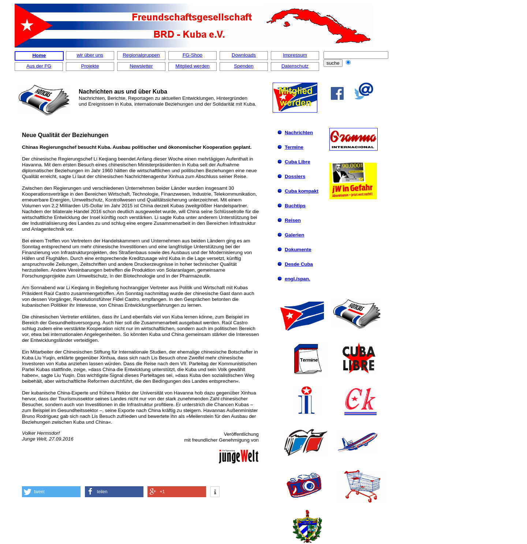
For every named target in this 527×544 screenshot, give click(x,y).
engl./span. (297, 279)
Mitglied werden (192, 66)
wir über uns (90, 55)
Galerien (294, 235)
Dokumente (298, 249)
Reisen (293, 220)
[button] (51, 491)
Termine (294, 147)
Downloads (244, 55)
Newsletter (141, 66)
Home (39, 55)
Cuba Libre (297, 162)
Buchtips (295, 205)
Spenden (243, 66)
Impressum (295, 55)
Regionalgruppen (141, 55)
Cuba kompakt (301, 191)
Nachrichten (299, 132)
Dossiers (295, 176)
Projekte (90, 66)
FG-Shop (192, 55)
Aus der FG (38, 66)
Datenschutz (295, 66)
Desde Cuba (299, 264)
